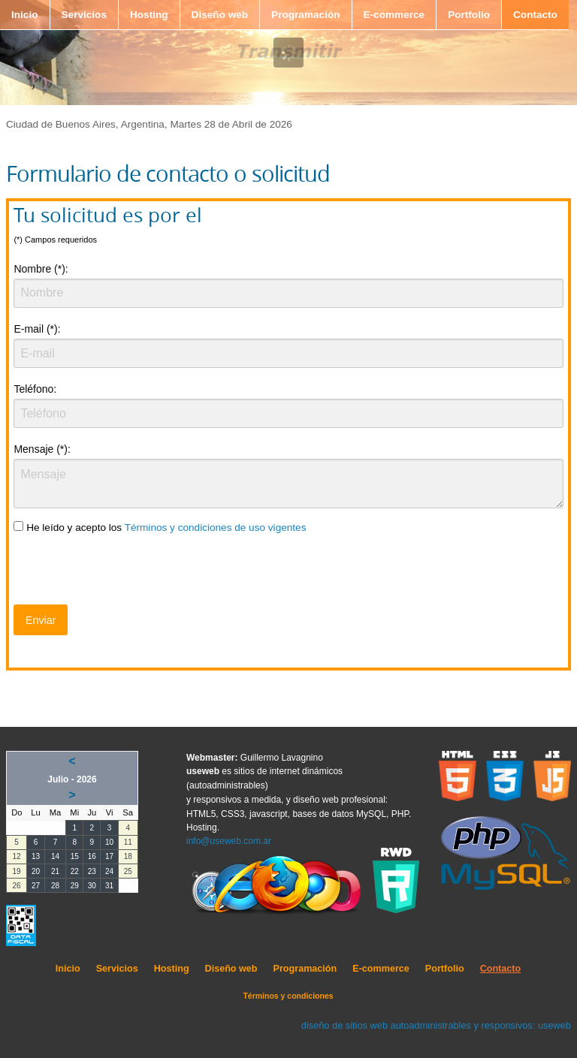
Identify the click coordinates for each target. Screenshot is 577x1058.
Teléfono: (35, 389)
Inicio (24, 14)
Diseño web (220, 14)
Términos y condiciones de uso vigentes (216, 527)
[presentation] (128, 572)
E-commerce (394, 14)
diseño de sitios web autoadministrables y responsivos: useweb (436, 1025)
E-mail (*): (37, 329)
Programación (305, 14)
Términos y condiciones (288, 995)
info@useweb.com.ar (228, 841)
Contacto (535, 14)
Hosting (149, 14)
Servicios (84, 14)
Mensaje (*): (42, 449)
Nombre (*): (41, 269)
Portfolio (469, 14)
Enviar (41, 620)
